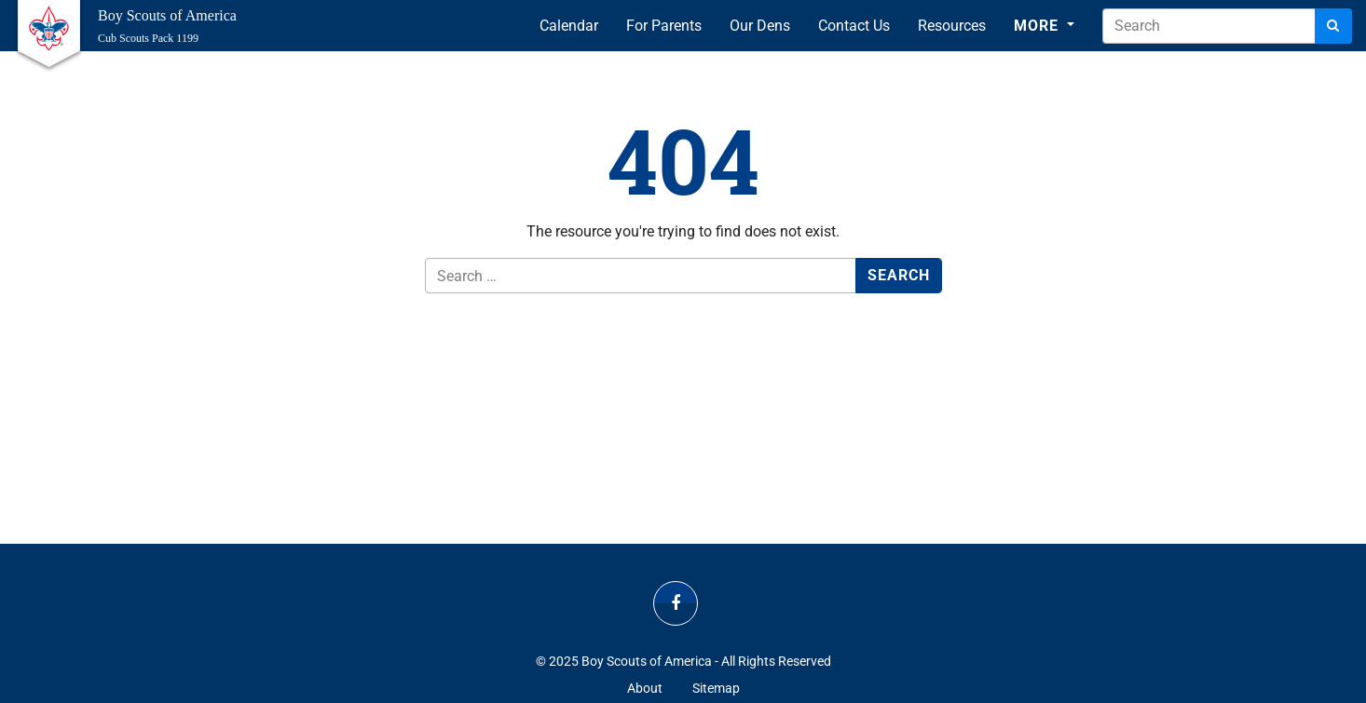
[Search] (1333, 26)
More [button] (1038, 25)
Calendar (569, 25)
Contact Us (854, 25)
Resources (952, 25)
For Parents (664, 25)
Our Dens (760, 25)
